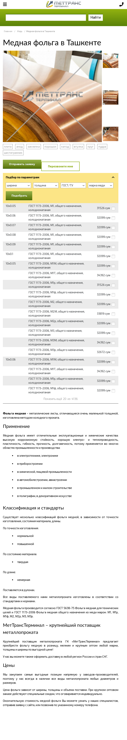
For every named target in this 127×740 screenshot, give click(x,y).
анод (19, 146)
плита (8, 146)
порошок (50, 146)
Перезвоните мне (60, 166)
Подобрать (19, 195)
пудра (102, 146)
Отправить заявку (22, 164)
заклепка (34, 146)
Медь (19, 31)
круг (91, 146)
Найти (95, 17)
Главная (8, 31)
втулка (78, 146)
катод (65, 146)
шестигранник (13, 152)
